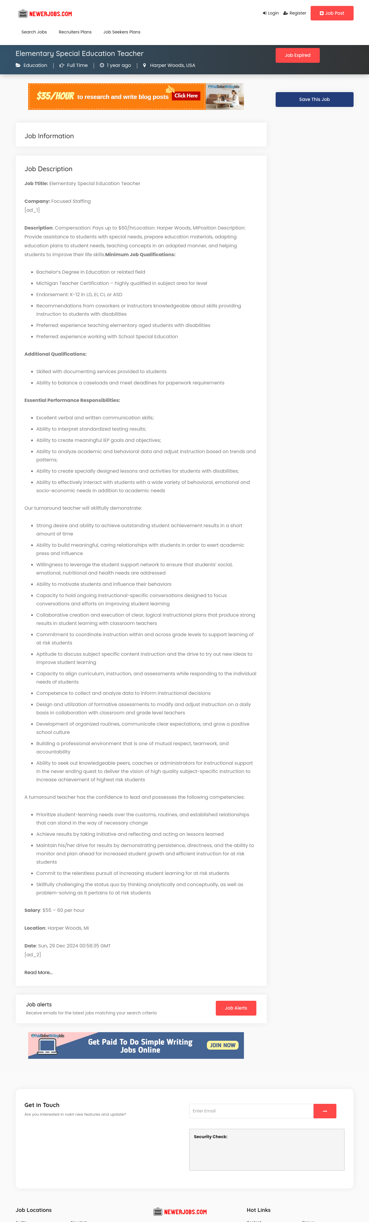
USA (190, 65)
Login (271, 13)
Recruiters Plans (75, 32)
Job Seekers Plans (121, 32)
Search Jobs (34, 32)
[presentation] (239, 1154)
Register (294, 13)
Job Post (332, 13)
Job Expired (298, 55)
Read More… (39, 972)
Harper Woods (166, 65)
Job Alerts (236, 1008)
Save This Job (314, 99)
